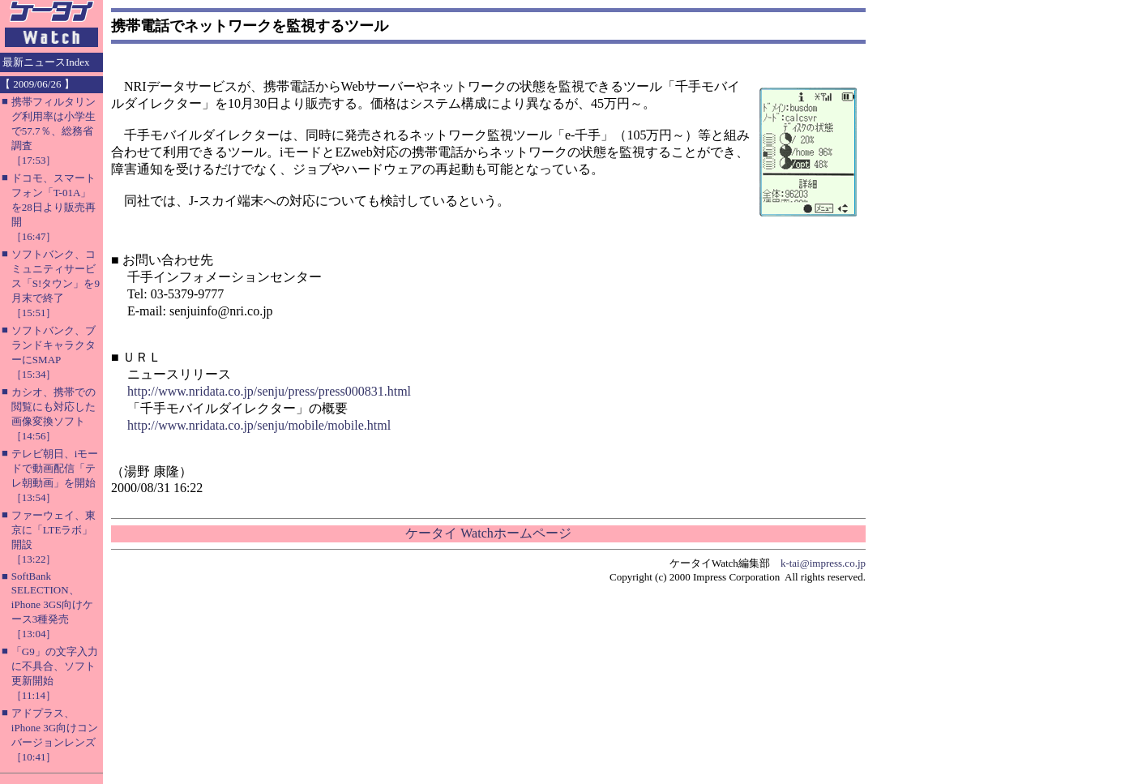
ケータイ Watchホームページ (488, 533)
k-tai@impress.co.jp (823, 563)
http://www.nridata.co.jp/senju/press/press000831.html (269, 391)
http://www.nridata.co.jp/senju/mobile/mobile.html (259, 425)
